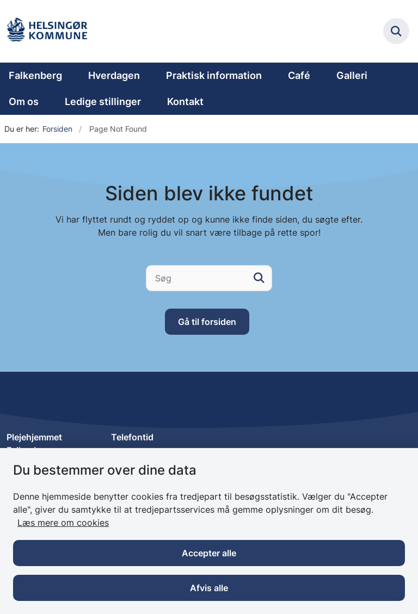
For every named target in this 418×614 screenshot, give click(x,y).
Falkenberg (35, 75)
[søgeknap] (259, 278)
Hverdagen (114, 75)
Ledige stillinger (103, 101)
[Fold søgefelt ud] (396, 31)
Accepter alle (209, 553)
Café (299, 75)
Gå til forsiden (207, 321)
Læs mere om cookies (63, 522)
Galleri (351, 75)
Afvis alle (209, 587)
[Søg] (209, 278)
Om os (24, 101)
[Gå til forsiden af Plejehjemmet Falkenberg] (47, 31)
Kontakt (185, 101)
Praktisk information (214, 75)
